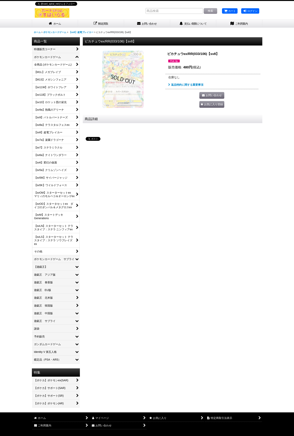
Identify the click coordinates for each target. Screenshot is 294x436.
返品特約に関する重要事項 (185, 84)
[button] (211, 104)
